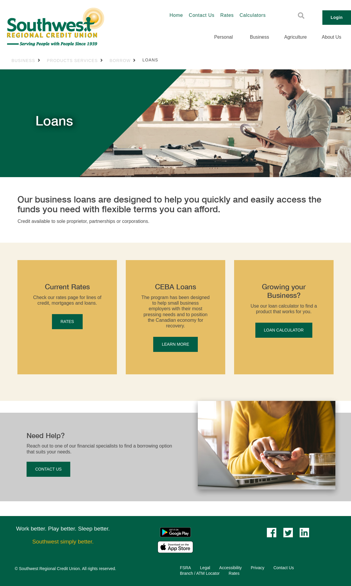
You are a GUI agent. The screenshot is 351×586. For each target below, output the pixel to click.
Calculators (252, 15)
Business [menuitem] (259, 37)
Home (176, 15)
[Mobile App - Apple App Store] (175, 546)
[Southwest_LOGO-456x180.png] (73, 27)
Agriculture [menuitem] (295, 37)
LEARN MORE (175, 344)
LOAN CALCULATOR (284, 330)
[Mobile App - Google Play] (175, 531)
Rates (227, 15)
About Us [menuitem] (331, 37)
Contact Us (202, 15)
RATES (67, 321)
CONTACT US (48, 469)
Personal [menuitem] (223, 37)
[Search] (301, 15)
